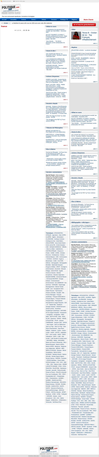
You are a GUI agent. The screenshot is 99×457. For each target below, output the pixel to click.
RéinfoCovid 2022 (56, 380)
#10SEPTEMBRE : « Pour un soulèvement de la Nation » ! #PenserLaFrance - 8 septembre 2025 (56, 226)
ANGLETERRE (50, 243)
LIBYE (54, 336)
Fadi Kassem (58, 290)
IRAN (63, 316)
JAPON (65, 322)
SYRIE (54, 394)
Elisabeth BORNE (50, 277)
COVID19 (49, 259)
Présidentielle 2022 (88, 412)
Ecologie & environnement (87, 323)
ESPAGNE (55, 284)
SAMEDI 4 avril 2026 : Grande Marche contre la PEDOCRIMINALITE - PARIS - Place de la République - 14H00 (56, 81)
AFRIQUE (48, 235)
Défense (48, 263)
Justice (59, 330)
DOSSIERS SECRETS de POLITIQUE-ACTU (83, 70)
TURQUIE (64, 394)
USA (54, 398)
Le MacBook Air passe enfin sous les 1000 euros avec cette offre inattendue (32, 23)
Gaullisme (59, 304)
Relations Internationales (52, 382)
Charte (55, 456)
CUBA (55, 261)
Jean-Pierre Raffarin (85, 373)
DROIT (58, 267)
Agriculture (55, 235)
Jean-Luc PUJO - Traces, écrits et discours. (82, 68)
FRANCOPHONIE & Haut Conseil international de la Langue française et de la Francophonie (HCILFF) (83, 55)
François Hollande (60, 298)
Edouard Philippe (82, 325)
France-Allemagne (51, 294)
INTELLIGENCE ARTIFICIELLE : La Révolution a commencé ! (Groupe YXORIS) (83, 65)
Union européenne (76, 430)
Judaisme (53, 330)
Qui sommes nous (64, 456)
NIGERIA (58, 358)
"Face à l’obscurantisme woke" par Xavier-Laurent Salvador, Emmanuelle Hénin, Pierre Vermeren (83, 233)
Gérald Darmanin (60, 306)
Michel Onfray (57, 352)
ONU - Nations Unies (55, 364)
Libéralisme (49, 336)
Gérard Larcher (50, 308)
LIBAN (59, 334)
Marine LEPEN (60, 344)
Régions (74, 19)
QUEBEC (61, 378)
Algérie (54, 237)
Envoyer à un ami (46, 456)
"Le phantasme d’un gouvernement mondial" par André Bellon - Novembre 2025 (56, 31)
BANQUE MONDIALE (55, 247)
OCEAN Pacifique (50, 362)
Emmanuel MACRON (52, 279)
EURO (47, 288)
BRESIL (64, 247)
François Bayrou (50, 298)
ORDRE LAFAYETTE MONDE (88, 403)
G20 (65, 302)
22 (24, 30)
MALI (64, 342)
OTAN (60, 366)
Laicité (52, 332)
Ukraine (55, 396)
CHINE (52, 253)
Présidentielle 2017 (51, 376)
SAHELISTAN (55, 386)
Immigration (50, 314)
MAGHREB (61, 340)
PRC (60, 374)
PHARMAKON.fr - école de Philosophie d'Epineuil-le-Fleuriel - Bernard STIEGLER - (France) (56, 141)
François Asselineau (87, 345)
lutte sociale (91, 379)
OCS (57, 362)
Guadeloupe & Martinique (52, 310)
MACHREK (50, 340)
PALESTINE (56, 368)
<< (15, 30)
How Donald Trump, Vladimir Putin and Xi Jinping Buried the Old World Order (56, 195)
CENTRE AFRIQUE (51, 251)
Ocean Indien (61, 360)
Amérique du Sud (50, 241)
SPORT (64, 392)
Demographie (54, 263)
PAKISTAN (49, 368)
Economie (57, 269)
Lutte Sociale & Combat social (59, 338)
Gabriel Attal (52, 304)
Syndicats (48, 394)
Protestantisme (53, 378)
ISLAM (47, 318)
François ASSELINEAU (59, 296)
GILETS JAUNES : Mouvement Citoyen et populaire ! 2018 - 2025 (82, 72)
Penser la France (50, 372)
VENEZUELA (54, 400)
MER (62, 348)
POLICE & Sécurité (61, 372)
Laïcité (47, 332)
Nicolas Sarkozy (50, 358)
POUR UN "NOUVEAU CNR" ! (79, 78)
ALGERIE (48, 237)
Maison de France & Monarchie (54, 342)
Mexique (59, 350)
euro (51, 288)
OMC (65, 362)
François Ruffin (50, 300)
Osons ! (33, 19)
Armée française (60, 245)
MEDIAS (58, 348)
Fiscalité (59, 292)
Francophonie (58, 300)
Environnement (55, 280)
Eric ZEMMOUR (59, 282)
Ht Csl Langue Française (52, 312)
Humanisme (63, 312)
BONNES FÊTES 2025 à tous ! (56, 205)
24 (28, 30)
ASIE (47, 247)
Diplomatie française (57, 265)
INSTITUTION (53, 316)
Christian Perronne (90, 311)
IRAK (59, 316)
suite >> (65, 46)
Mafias (55, 340)
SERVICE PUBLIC (89, 424)
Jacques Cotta (58, 322)
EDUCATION (54, 271)
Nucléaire (63, 358)
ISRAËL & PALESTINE (89, 365)
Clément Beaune (50, 257)
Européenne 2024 (58, 288)
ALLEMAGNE (49, 239)
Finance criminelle (51, 292)
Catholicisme (59, 249)
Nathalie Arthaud (57, 354)
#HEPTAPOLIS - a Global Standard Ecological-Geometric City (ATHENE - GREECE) (56, 136)
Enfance (48, 280)
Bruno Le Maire (51, 249)
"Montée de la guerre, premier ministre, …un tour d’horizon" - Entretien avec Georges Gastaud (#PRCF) (56, 164)
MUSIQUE (48, 354)
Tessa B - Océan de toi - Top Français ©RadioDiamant (89, 36)
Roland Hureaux (50, 384)
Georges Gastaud (50, 306)
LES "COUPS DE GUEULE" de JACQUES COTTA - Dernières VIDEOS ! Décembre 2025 (56, 55)
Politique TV (64, 19)
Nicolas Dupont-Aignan (58, 356)
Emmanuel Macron (61, 277)
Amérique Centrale (59, 239)
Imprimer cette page (33, 456)
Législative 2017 (75, 377)
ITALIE (56, 320)
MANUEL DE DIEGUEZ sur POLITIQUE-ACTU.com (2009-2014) (55, 131)
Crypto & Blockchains (77, 317)
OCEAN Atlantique (51, 360)
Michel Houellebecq (88, 391)
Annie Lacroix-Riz (50, 245)
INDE (62, 314)
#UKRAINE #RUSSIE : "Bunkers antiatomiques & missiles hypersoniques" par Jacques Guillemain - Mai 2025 (56, 67)
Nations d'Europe (75, 395)
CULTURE (60, 261)
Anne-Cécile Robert (60, 243)
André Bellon (59, 241)
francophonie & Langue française (54, 302)
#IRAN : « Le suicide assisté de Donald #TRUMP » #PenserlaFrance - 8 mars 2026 (56, 183)
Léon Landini (53, 334)
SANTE (62, 386)
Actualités (13, 19)
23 (26, 30)
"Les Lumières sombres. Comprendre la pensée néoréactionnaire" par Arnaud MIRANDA (83, 226)
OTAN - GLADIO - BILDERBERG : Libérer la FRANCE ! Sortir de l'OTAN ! (83, 58)
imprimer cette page (20, 1)
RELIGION (63, 382)
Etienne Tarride (59, 286)
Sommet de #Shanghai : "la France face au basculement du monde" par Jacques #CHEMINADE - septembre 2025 (56, 154)
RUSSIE (58, 384)
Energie (61, 279)
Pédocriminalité (61, 370)
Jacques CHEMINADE (82, 367)
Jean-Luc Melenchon (59, 324)
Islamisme (53, 318)
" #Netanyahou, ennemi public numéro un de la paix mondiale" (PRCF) (56, 159)
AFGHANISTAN (58, 233)
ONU (48, 364)
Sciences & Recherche (57, 388)
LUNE (59, 336)
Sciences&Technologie (52, 390)
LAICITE (57, 332)
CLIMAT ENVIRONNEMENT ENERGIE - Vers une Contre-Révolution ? (83, 75)
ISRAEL (59, 318)
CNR (57, 257)
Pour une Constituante (52, 374)
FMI (63, 292)
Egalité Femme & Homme (78, 327)
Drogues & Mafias (50, 267)
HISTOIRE (63, 310)
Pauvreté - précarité (51, 370)
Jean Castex (50, 324)
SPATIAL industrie (56, 392)
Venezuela (48, 402)
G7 (47, 304)
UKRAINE (49, 396)
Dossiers (54, 19)
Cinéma (62, 255)
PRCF (64, 374)
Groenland (58, 308)
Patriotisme (63, 368)
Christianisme (55, 255)
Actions (23, 19)
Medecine (57, 346)
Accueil (4, 19)
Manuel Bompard (50, 344)
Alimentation (60, 237)
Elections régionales (58, 275)
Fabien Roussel (50, 290)
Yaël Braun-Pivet (57, 402)
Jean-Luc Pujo (50, 326)
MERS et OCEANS (51, 350)
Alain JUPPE (62, 235)
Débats (44, 19)
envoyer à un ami (6, 1)
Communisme (63, 257)
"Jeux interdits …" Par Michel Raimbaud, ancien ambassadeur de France (55, 43)
